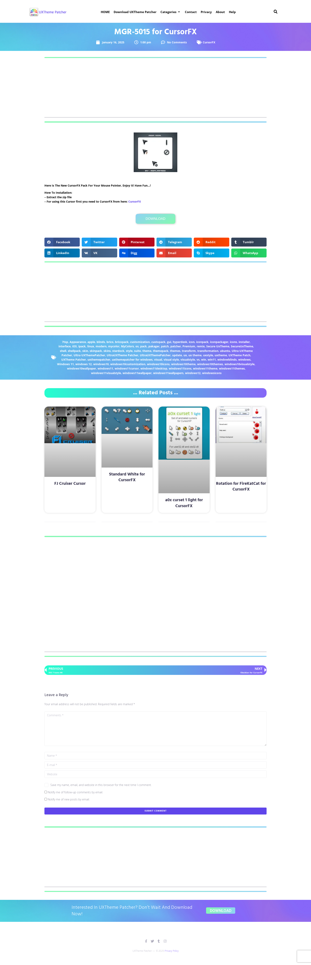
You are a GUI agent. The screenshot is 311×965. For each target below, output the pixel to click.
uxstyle (208, 355)
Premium (188, 346)
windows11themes (232, 368)
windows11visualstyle (106, 373)
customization (140, 342)
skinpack (96, 351)
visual (158, 359)
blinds (101, 342)
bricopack (122, 342)
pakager (153, 346)
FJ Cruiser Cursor (70, 483)
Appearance (78, 342)
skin (85, 351)
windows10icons (158, 364)
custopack (158, 342)
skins (107, 351)
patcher (175, 346)
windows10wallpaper (81, 368)
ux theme (195, 355)
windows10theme (183, 364)
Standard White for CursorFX (127, 477)
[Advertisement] (155, 89)
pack (143, 346)
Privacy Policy (172, 951)
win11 (212, 359)
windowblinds (227, 359)
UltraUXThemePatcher (155, 355)
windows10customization (127, 364)
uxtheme (221, 355)
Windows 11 (65, 364)
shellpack (74, 351)
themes (175, 351)
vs (198, 359)
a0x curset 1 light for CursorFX (184, 503)
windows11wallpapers (168, 373)
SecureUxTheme (242, 346)
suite (137, 351)
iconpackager (219, 342)
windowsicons (212, 373)
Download (155, 219)
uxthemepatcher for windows (132, 359)
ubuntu (225, 351)
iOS (74, 346)
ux (185, 355)
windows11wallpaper (137, 373)
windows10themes (210, 364)
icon (192, 342)
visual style (171, 359)
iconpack (202, 342)
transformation (207, 351)
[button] (170, 12)
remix (201, 346)
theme (146, 351)
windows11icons (180, 368)
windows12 (193, 373)
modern (101, 346)
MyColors (127, 346)
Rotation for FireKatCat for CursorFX (241, 486)
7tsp (65, 342)
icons (233, 342)
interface (65, 346)
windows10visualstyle (239, 364)
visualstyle (187, 359)
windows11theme (205, 368)
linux (90, 346)
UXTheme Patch (239, 355)
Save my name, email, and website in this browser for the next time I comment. (101, 785)
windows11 (105, 368)
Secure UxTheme (217, 346)
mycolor (113, 346)
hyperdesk (180, 342)
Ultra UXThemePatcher (89, 355)
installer (244, 342)
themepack (160, 351)
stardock (118, 351)
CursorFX (209, 42)
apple (91, 342)
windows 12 (83, 364)
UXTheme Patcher (73, 359)
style (129, 351)
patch (165, 346)
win (203, 359)
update (177, 355)
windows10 (101, 364)
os (137, 346)
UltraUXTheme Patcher (122, 355)
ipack (82, 346)
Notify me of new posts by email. (69, 799)
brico (110, 342)
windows (244, 359)
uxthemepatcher (98, 359)
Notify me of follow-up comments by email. (75, 792)
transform (189, 351)
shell (63, 351)
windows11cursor (127, 368)
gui (169, 342)
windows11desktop (153, 368)
